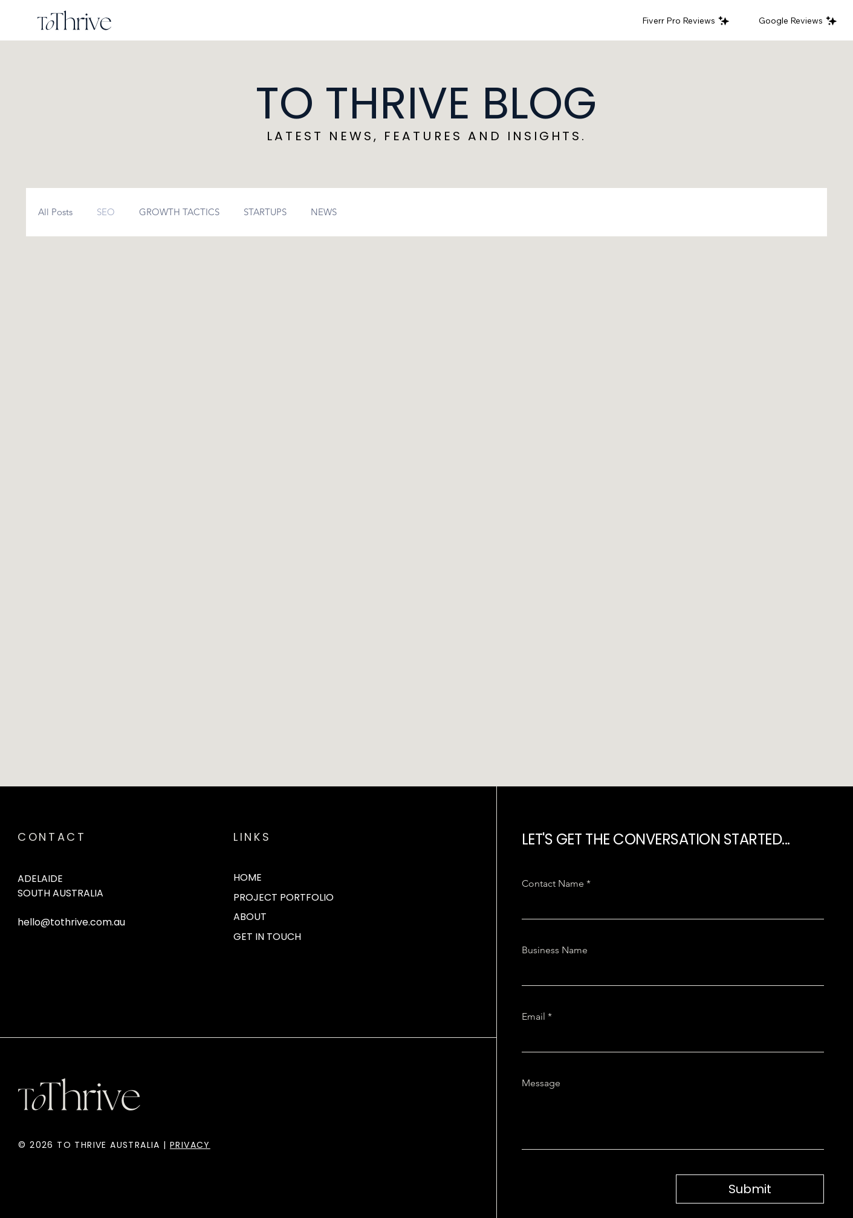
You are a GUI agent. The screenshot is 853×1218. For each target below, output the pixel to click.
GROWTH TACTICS (179, 212)
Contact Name (556, 884)
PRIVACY (190, 1145)
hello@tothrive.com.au (71, 922)
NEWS (324, 212)
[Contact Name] (669, 907)
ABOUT (250, 917)
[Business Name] (669, 973)
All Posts (55, 212)
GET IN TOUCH (267, 937)
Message (541, 1083)
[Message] (673, 1121)
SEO (106, 212)
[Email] (669, 1040)
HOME (247, 877)
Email (537, 1017)
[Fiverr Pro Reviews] (686, 20)
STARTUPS (265, 212)
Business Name (555, 950)
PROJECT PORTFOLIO (283, 897)
